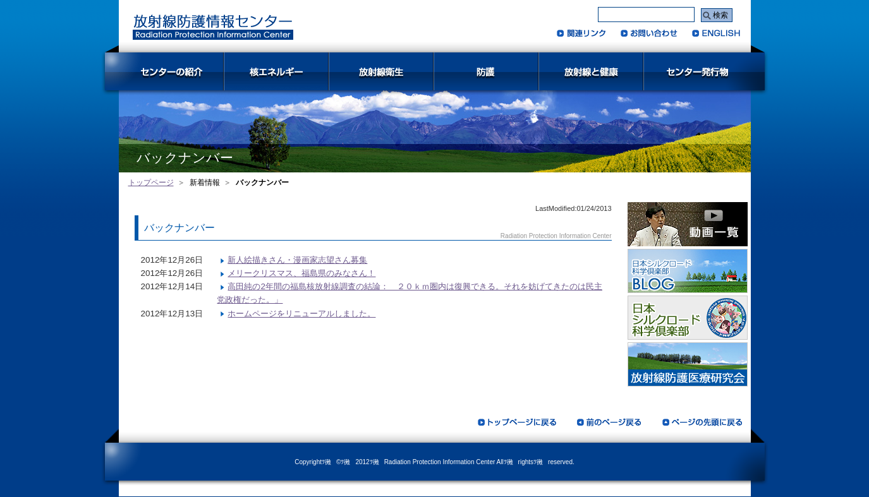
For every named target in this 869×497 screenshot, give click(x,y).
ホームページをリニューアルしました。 (301, 313)
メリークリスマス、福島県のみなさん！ (301, 273)
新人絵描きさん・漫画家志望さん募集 (297, 260)
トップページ (151, 182)
